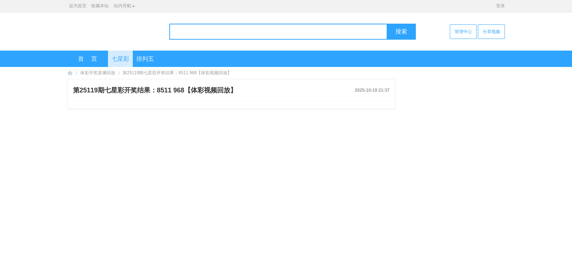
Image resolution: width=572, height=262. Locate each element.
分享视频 (491, 31)
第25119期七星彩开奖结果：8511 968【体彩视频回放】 (177, 72)
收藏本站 (100, 5)
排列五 (145, 59)
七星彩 (120, 59)
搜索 (401, 31)
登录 (500, 5)
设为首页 (77, 5)
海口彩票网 (70, 73)
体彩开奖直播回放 (97, 72)
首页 (91, 59)
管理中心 (463, 31)
